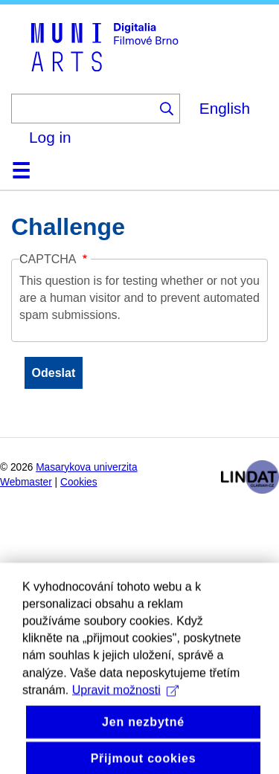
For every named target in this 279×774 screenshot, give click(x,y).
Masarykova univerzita (86, 467)
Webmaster (26, 482)
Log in (50, 137)
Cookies (78, 482)
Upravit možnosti (125, 712)
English (224, 108)
